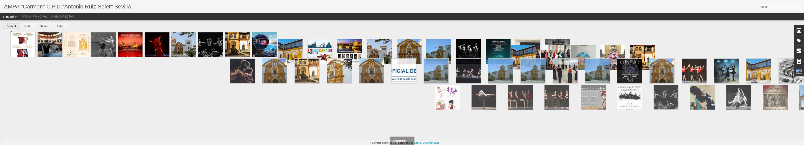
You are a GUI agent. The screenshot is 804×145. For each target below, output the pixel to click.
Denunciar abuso (431, 143)
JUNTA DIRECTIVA (62, 16)
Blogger (417, 143)
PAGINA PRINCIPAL (34, 16)
